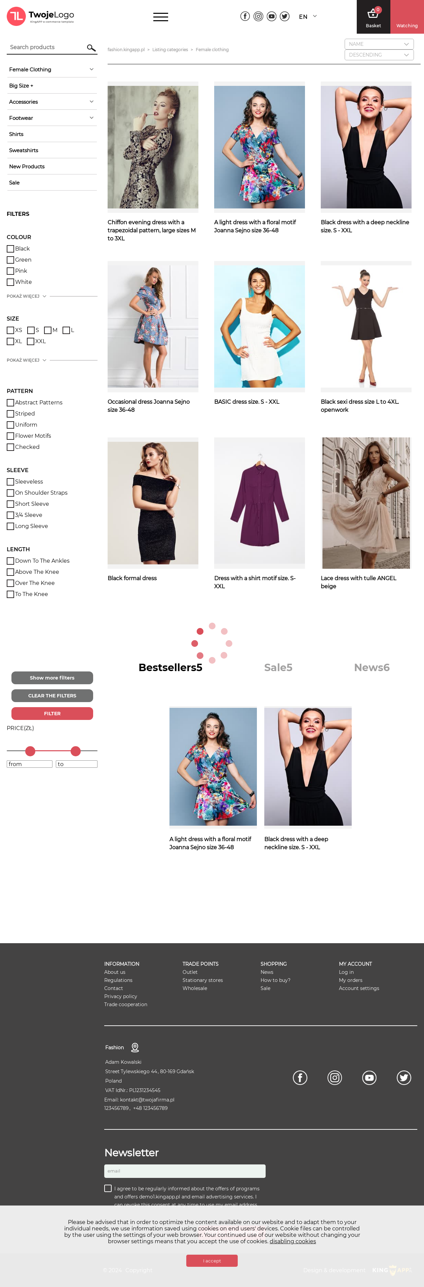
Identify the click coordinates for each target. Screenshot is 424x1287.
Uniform (26, 425)
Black (22, 248)
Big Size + (21, 85)
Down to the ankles (42, 561)
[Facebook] (245, 16)
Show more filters (52, 678)
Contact (113, 988)
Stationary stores (203, 980)
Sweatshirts (23, 150)
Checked (27, 447)
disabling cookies (293, 1241)
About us (114, 972)
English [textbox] (303, 17)
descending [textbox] (365, 55)
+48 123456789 (150, 1108)
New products (26, 166)
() (20, 728)
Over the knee (35, 583)
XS (18, 330)
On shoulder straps (41, 493)
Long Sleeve (31, 526)
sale (14, 182)
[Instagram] (258, 16)
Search (88, 48)
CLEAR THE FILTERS (52, 696)
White (23, 282)
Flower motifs (33, 436)
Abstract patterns (39, 402)
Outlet (190, 972)
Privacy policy (120, 996)
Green (23, 260)
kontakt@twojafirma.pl (147, 1100)
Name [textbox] (356, 44)
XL (18, 341)
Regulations (118, 980)
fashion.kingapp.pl (126, 49)
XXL (40, 341)
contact (135, 1047)
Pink (21, 271)
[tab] (170, 667)
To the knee (31, 594)
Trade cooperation (125, 1004)
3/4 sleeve (28, 515)
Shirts (16, 134)
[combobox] (309, 17)
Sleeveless (29, 481)
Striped (25, 413)
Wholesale (195, 988)
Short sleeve (32, 504)
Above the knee (37, 572)
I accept (212, 1260)
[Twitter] (285, 16)
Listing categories (170, 49)
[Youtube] (271, 16)
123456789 (116, 1108)
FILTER (52, 714)
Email (114, 1171)
